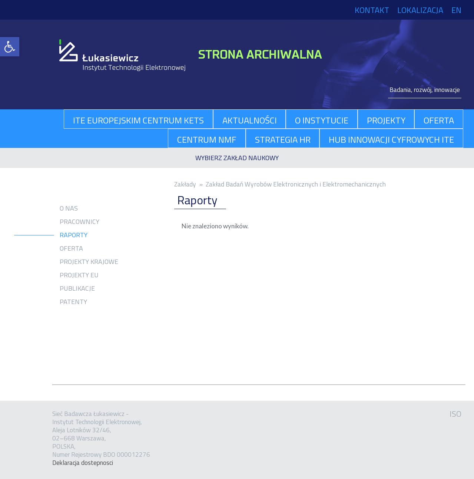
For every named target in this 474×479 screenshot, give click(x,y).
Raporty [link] (73, 235)
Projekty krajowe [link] (89, 261)
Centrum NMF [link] (206, 139)
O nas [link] (69, 208)
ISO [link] (455, 413)
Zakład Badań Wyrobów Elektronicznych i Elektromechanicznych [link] (296, 184)
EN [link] (456, 10)
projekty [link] (386, 120)
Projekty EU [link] (79, 275)
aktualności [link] (249, 120)
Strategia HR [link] (283, 139)
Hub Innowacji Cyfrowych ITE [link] (391, 139)
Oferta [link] (71, 248)
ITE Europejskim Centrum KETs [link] (138, 120)
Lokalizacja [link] (420, 10)
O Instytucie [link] (321, 120)
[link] (9, 46)
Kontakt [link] (372, 10)
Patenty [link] (73, 301)
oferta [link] (439, 120)
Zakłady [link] (185, 184)
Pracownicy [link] (79, 221)
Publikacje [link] (77, 288)
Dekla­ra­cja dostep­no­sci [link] (82, 463)
